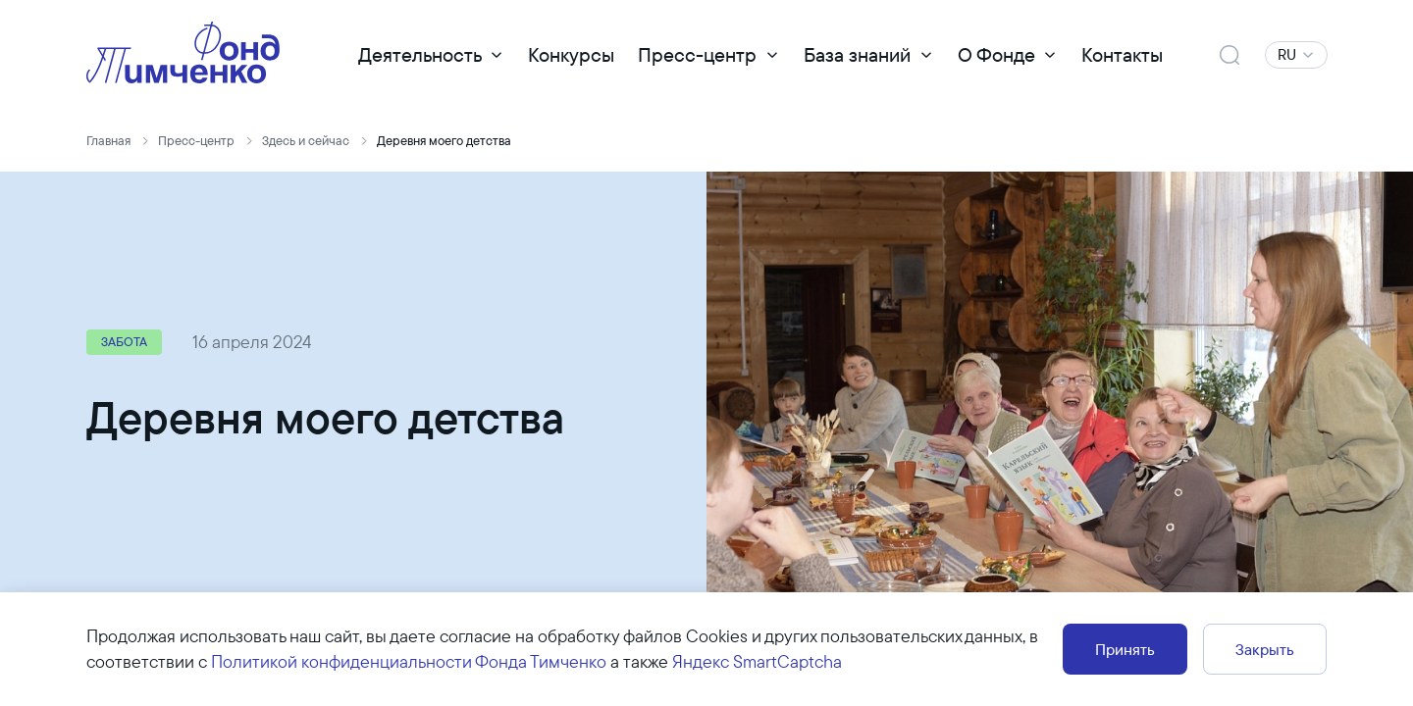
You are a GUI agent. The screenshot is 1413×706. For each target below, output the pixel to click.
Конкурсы (571, 54)
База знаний (857, 54)
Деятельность (420, 54)
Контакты (1122, 54)
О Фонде (996, 54)
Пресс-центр (697, 54)
